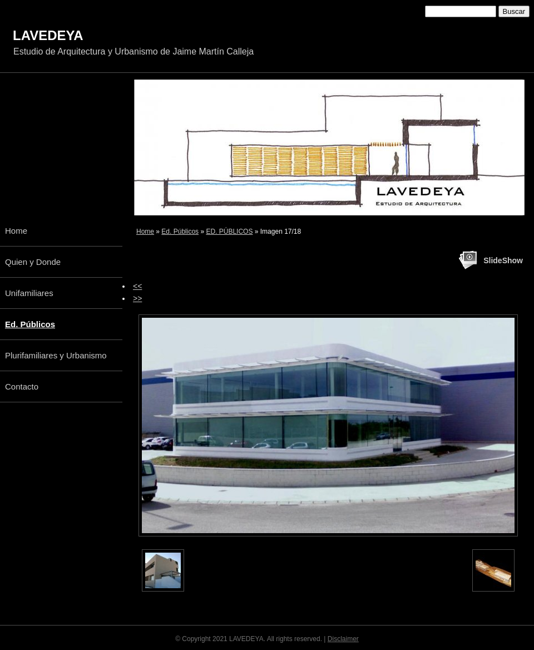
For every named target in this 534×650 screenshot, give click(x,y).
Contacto (21, 386)
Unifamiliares (29, 293)
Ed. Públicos (180, 231)
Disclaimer (343, 639)
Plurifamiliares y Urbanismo (56, 355)
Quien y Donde (33, 262)
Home (145, 231)
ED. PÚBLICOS (229, 231)
